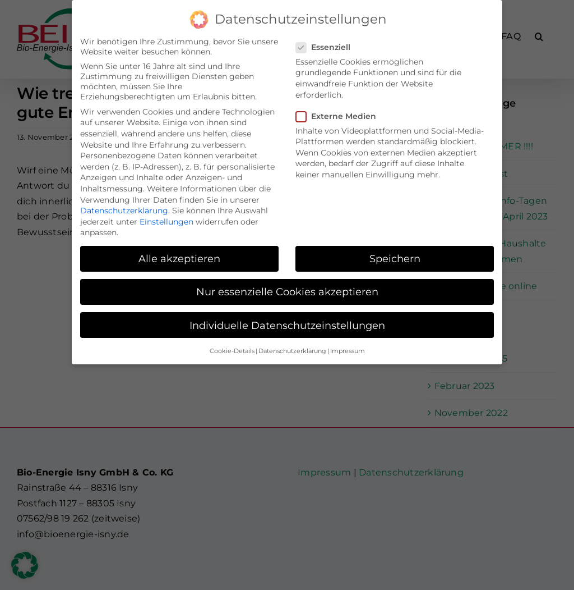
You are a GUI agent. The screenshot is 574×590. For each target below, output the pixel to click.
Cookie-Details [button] (232, 349)
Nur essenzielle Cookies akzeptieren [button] (287, 290)
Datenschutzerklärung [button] (292, 349)
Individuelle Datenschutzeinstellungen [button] (287, 323)
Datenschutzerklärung (124, 208)
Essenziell (327, 45)
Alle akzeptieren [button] (179, 257)
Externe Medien (340, 114)
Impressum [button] (347, 349)
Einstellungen (166, 219)
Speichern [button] (394, 257)
